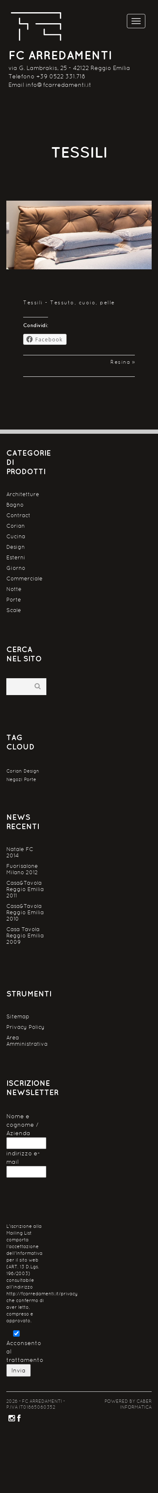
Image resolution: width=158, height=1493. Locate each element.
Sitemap (17, 1016)
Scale (13, 610)
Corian (15, 526)
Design (15, 547)
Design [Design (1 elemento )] (31, 770)
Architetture (22, 494)
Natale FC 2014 (19, 852)
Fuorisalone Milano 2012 (22, 869)
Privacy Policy (25, 1027)
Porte (13, 599)
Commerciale (24, 578)
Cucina (15, 536)
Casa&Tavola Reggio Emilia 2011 (25, 889)
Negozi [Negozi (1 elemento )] (14, 779)
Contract (18, 515)
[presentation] (70, 1202)
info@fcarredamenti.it (58, 84)
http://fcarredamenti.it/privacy (42, 1294)
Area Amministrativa (26, 1040)
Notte (13, 589)
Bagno (15, 505)
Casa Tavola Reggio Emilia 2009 (25, 935)
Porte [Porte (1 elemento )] (30, 779)
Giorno (15, 568)
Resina (120, 362)
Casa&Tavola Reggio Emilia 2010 (25, 912)
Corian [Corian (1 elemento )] (14, 770)
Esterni (15, 557)
